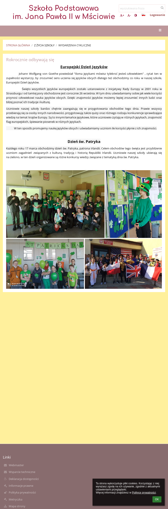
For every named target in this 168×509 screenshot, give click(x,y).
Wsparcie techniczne (22, 472)
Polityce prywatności (144, 492)
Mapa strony (17, 506)
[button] (143, 14)
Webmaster (16, 465)
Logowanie (157, 15)
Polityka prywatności (22, 492)
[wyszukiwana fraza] (142, 8)
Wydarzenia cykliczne (74, 45)
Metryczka (15, 499)
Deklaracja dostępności (24, 479)
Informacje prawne (21, 486)
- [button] (129, 15)
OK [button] (157, 499)
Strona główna (18, 45)
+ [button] (122, 15)
